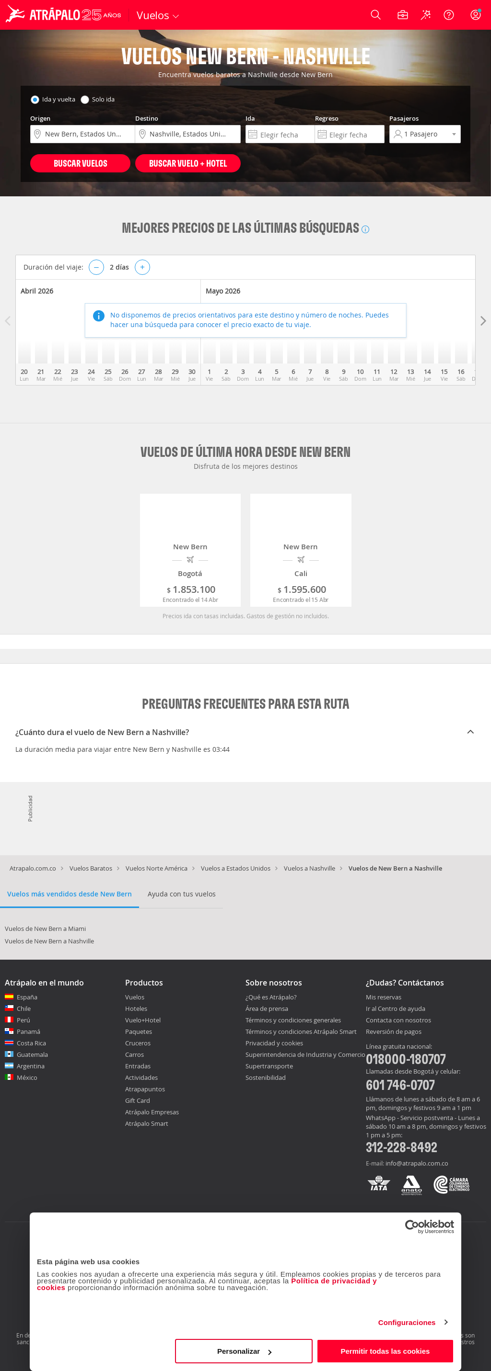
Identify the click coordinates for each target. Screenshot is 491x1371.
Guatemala (32, 1054)
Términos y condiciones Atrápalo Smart (301, 1031)
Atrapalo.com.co (33, 868)
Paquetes (138, 1031)
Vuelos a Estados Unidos (235, 868)
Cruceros (138, 1043)
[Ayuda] (449, 15)
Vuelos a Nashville (309, 868)
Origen (40, 118)
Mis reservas (383, 997)
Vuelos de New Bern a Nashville (49, 941)
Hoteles (136, 1008)
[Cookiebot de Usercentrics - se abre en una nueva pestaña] (412, 1227)
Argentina (31, 1066)
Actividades (141, 1077)
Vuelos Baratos (91, 868)
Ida (250, 118)
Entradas (138, 1066)
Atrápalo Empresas (152, 1112)
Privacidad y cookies (274, 1043)
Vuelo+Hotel (143, 1020)
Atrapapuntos (145, 1089)
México (27, 1077)
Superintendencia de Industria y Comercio (305, 1054)
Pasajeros (404, 118)
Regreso (327, 118)
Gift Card (137, 1100)
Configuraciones (407, 1322)
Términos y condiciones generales (293, 1020)
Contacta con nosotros (398, 1020)
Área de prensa (267, 1008)
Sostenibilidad (266, 1077)
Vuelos (134, 997)
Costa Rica (31, 1043)
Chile (24, 1008)
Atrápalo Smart (146, 1123)
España (27, 997)
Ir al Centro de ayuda (395, 1009)
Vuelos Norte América (156, 868)
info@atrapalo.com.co (417, 1163)
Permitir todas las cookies (385, 1351)
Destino (146, 118)
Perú (23, 1020)
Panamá (28, 1031)
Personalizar (244, 1351)
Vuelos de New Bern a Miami (45, 928)
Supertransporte (269, 1066)
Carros (134, 1054)
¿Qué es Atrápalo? (271, 997)
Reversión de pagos (393, 1032)
